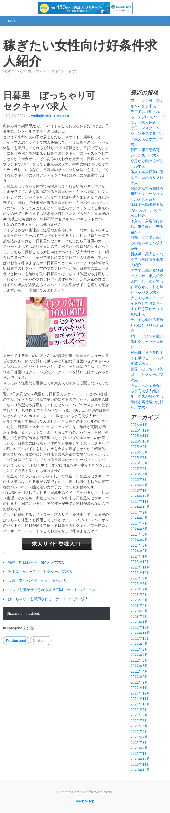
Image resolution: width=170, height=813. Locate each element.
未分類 (28, 628)
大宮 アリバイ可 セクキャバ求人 (37, 580)
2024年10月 (140, 507)
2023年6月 (139, 594)
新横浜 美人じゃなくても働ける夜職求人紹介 (146, 259)
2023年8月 (139, 583)
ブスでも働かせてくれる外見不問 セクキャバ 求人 (52, 590)
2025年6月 (139, 463)
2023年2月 (139, 616)
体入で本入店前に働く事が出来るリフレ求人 (146, 177)
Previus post (16, 641)
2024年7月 (139, 523)
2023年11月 (140, 567)
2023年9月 (139, 578)
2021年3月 (139, 742)
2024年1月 (139, 556)
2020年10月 (140, 770)
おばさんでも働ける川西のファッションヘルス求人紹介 (146, 193)
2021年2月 (139, 748)
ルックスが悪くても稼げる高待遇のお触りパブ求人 (146, 401)
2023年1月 (139, 622)
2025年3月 (139, 479)
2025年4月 (139, 474)
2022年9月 (139, 644)
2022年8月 (139, 649)
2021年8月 (139, 715)
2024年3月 (139, 545)
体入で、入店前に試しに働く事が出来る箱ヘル (146, 226)
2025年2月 (139, 485)
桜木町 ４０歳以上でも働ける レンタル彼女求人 (146, 358)
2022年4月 (139, 671)
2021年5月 (139, 731)
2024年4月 (139, 540)
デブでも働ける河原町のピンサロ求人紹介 (146, 325)
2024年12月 (140, 496)
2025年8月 (139, 452)
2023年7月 (139, 589)
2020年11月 (140, 764)
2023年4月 (139, 605)
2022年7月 (139, 655)
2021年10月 (140, 704)
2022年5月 (139, 666)
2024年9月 (139, 512)
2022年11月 (140, 633)
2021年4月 (139, 737)
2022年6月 (139, 660)
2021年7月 (139, 720)
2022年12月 (140, 627)
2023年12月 (140, 562)
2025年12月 (140, 430)
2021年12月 (140, 693)
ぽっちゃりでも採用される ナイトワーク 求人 (48, 599)
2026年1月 (139, 425)
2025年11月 (140, 436)
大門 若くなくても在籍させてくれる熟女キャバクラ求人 (146, 286)
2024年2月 (139, 551)
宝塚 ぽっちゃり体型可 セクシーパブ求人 (146, 374)
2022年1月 (139, 688)
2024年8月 (139, 518)
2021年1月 (139, 753)
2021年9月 (139, 709)
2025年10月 (140, 441)
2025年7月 (139, 457)
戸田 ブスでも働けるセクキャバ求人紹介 (146, 341)
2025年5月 (139, 468)
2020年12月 (140, 759)
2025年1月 (139, 490)
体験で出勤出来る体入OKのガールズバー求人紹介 (147, 210)
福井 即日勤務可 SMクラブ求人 (36, 562)
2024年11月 (140, 501)
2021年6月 (139, 726)
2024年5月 (139, 534)
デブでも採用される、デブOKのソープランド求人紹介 (147, 117)
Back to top (85, 801)
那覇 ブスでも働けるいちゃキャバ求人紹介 (146, 243)
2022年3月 (139, 677)
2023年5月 (139, 600)
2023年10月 (140, 573)
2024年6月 (139, 529)
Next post (40, 641)
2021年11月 (140, 699)
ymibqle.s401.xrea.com (50, 116)
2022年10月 (140, 638)
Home (11, 21)
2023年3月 (139, 611)
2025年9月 (139, 447)
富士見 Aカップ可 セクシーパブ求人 (40, 571)
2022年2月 (139, 682)
